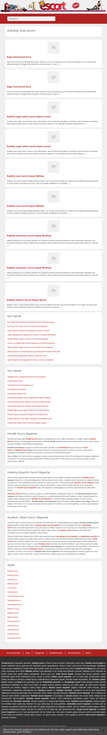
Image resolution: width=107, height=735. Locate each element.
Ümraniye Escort (13, 621)
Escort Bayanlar (13, 653)
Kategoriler (39, 653)
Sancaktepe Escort (14, 605)
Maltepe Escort (21, 450)
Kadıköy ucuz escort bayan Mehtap (25, 176)
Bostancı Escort (13, 609)
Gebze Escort (12, 592)
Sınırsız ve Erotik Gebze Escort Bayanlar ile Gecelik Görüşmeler (31, 343)
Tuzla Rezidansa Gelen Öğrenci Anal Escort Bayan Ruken (28, 402)
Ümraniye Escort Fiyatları (16, 389)
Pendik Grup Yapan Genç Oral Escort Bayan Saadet (26, 423)
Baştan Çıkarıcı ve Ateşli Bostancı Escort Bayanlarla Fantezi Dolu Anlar (33, 352)
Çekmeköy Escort (13, 638)
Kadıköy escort (88, 478)
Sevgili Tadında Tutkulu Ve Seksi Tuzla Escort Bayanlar (27, 339)
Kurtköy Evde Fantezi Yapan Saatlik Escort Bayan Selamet (29, 398)
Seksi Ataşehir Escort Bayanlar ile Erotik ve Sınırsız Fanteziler (30, 360)
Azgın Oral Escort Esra (19, 57)
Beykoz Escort (12, 617)
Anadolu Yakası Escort (15, 596)
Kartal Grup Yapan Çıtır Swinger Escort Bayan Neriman (27, 406)
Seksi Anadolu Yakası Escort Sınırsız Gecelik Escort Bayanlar (30, 347)
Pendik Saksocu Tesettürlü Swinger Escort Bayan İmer (27, 415)
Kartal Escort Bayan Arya (16, 394)
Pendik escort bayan (94, 663)
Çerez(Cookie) (74, 653)
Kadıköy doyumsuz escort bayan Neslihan (29, 235)
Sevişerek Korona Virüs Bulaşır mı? (20, 385)
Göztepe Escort (13, 634)
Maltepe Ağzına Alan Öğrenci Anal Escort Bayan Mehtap (28, 410)
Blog (28, 653)
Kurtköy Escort (12, 575)
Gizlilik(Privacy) (56, 653)
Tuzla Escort (12, 588)
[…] (59, 64)
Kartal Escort (12, 579)
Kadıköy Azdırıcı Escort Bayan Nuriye (26, 300)
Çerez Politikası (24, 732)
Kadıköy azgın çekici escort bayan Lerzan (29, 116)
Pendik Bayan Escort (15, 381)
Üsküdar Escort (13, 630)
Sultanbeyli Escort (14, 600)
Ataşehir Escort (13, 626)
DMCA (88, 653)
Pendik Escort (12, 571)
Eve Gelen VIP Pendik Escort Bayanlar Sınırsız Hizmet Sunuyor (31, 322)
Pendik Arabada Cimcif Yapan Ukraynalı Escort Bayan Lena (29, 419)
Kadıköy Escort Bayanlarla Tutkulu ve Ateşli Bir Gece (27, 356)
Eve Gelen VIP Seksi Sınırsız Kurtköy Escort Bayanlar (27, 326)
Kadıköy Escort (13, 613)
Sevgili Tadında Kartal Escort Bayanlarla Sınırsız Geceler (28, 331)
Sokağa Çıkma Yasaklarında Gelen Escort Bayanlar (26, 377)
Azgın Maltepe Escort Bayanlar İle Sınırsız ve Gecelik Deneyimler (31, 335)
